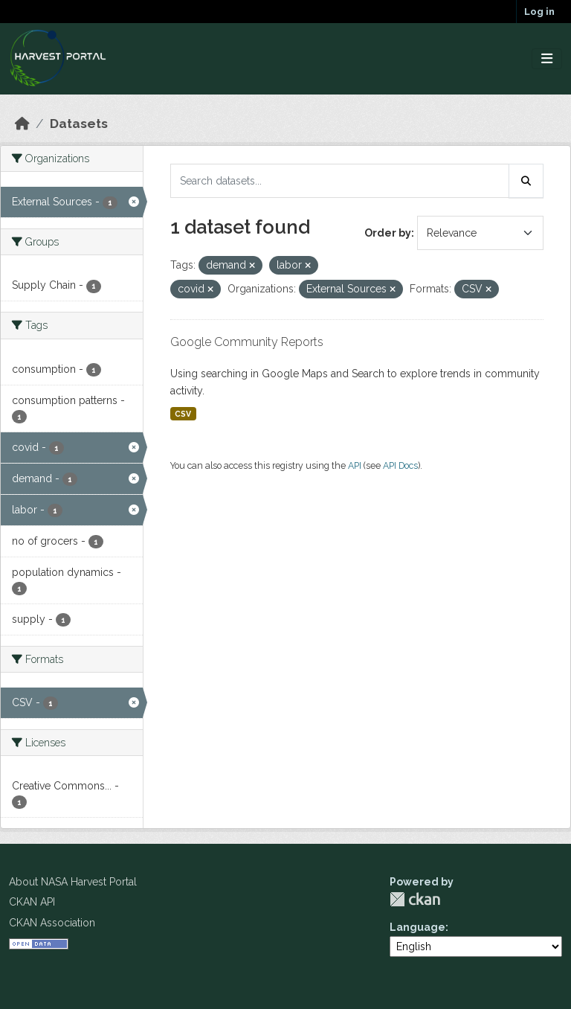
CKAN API (32, 902)
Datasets (79, 123)
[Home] (22, 123)
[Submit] (526, 181)
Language (417, 927)
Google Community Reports (246, 342)
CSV (183, 413)
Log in (539, 11)
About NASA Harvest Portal (73, 882)
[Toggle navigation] (547, 59)
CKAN (415, 899)
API (354, 465)
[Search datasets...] (339, 181)
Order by (387, 233)
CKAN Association (52, 923)
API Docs (400, 465)
